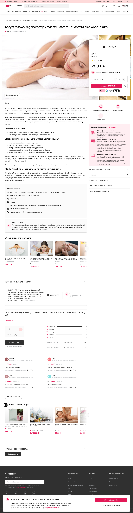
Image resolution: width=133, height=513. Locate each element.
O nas (69, 479)
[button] (87, 249)
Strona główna (17, 20)
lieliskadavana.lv (114, 482)
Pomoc (126, 1)
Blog (69, 488)
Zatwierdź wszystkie (111, 500)
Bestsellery (60, 11)
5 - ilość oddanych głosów (17, 31)
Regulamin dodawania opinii (14, 346)
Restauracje (95, 11)
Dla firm (70, 491)
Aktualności (71, 482)
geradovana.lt (113, 479)
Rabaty (44, 11)
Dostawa (91, 482)
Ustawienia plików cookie (111, 505)
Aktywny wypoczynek (107, 11)
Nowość (52, 11)
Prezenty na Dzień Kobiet (30, 20)
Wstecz (8, 20)
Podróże (87, 11)
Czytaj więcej (30, 300)
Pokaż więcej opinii (13, 396)
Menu (7, 11)
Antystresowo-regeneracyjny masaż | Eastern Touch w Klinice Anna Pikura (61, 20)
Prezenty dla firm (100, 1)
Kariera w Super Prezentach (76, 485)
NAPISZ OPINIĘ (14, 343)
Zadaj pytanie (13, 454)
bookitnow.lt (113, 485)
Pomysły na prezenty (19, 11)
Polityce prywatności (20, 487)
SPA (81, 11)
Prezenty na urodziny (72, 11)
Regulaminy (92, 485)
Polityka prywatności (51, 508)
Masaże (118, 11)
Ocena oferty (9, 320)
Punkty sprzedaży (117, 1)
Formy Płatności (93, 488)
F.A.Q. (108, 1)
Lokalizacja (33, 11)
